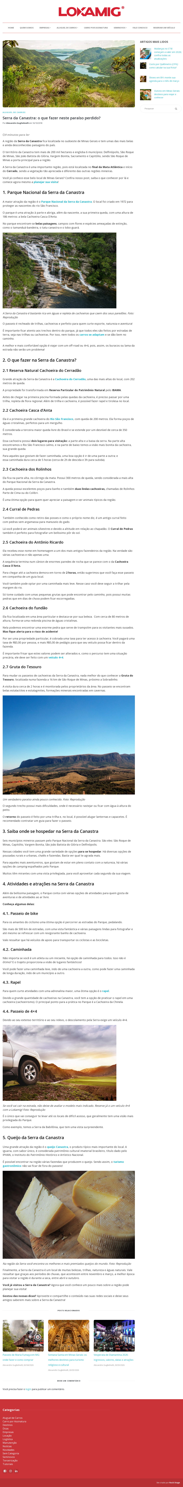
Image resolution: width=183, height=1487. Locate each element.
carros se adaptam (92, 334)
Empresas (44, 27)
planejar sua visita (46, 182)
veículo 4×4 (55, 657)
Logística (8, 1439)
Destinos (8, 1425)
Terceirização (10, 1460)
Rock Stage (174, 1482)
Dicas (6, 1428)
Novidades (8, 1449)
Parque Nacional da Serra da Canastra (66, 201)
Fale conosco (140, 27)
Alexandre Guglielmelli (17, 123)
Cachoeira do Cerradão (70, 379)
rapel (105, 991)
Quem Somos (27, 27)
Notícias (7, 1446)
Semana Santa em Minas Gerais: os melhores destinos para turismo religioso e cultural (67, 1360)
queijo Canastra (57, 1147)
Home (11, 27)
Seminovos (119, 27)
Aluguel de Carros (67, 27)
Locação (7, 1435)
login (28, 1389)
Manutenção (10, 1442)
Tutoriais (8, 1464)
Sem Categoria (11, 1453)
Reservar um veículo (164, 27)
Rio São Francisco (61, 419)
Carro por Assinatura (96, 27)
